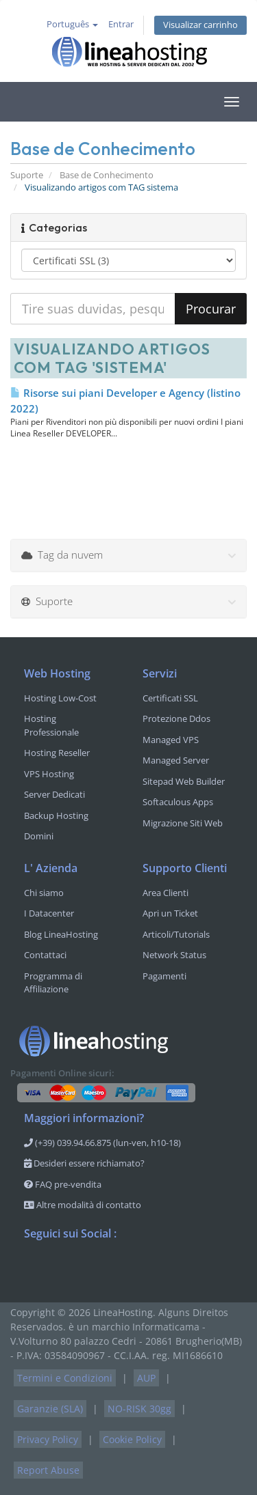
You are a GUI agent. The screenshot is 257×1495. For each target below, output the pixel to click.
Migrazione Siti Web (183, 823)
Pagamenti (164, 976)
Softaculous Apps (178, 802)
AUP (146, 1377)
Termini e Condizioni (64, 1377)
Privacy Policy (47, 1439)
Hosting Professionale (51, 725)
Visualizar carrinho (200, 25)
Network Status (174, 955)
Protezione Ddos (176, 718)
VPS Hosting (49, 774)
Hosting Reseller (57, 752)
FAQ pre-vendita (62, 1184)
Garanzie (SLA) (50, 1408)
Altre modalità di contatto (82, 1205)
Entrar (121, 24)
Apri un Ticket (170, 913)
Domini (38, 836)
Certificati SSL (170, 698)
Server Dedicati (54, 794)
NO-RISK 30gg (139, 1408)
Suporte (26, 175)
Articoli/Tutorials (176, 934)
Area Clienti (165, 892)
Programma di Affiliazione (53, 983)
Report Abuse (48, 1470)
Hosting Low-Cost (60, 698)
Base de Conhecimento (107, 175)
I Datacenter (49, 913)
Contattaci (45, 955)
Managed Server (176, 760)
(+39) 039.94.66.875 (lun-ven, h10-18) (102, 1142)
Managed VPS (171, 739)
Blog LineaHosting (61, 934)
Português (72, 24)
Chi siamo (44, 892)
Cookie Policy (132, 1439)
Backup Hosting (56, 815)
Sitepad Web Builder (184, 781)
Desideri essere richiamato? (84, 1163)
